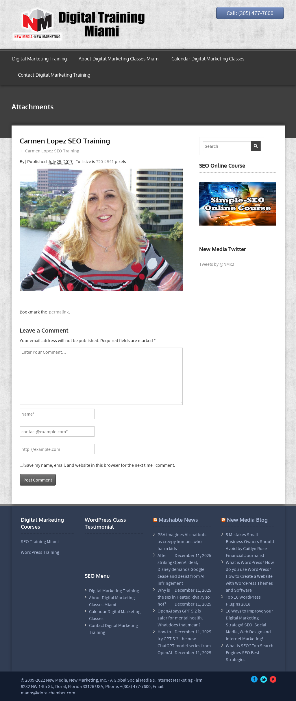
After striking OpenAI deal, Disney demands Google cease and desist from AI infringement (181, 569)
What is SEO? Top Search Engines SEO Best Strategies (249, 652)
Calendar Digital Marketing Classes (207, 59)
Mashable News (178, 519)
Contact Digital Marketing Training (54, 75)
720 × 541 (105, 161)
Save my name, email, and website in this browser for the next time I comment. (99, 465)
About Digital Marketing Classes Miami (119, 59)
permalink (58, 312)
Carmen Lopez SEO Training (49, 151)
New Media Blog (247, 519)
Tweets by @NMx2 (216, 264)
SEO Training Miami (40, 541)
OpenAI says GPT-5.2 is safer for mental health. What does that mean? (180, 618)
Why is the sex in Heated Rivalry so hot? (184, 597)
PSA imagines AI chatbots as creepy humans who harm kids (182, 541)
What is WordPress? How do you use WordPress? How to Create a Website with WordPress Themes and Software (250, 576)
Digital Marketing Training (39, 59)
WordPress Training (40, 552)
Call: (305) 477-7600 (250, 12)
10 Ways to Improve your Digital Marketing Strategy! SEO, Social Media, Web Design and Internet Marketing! (249, 624)
